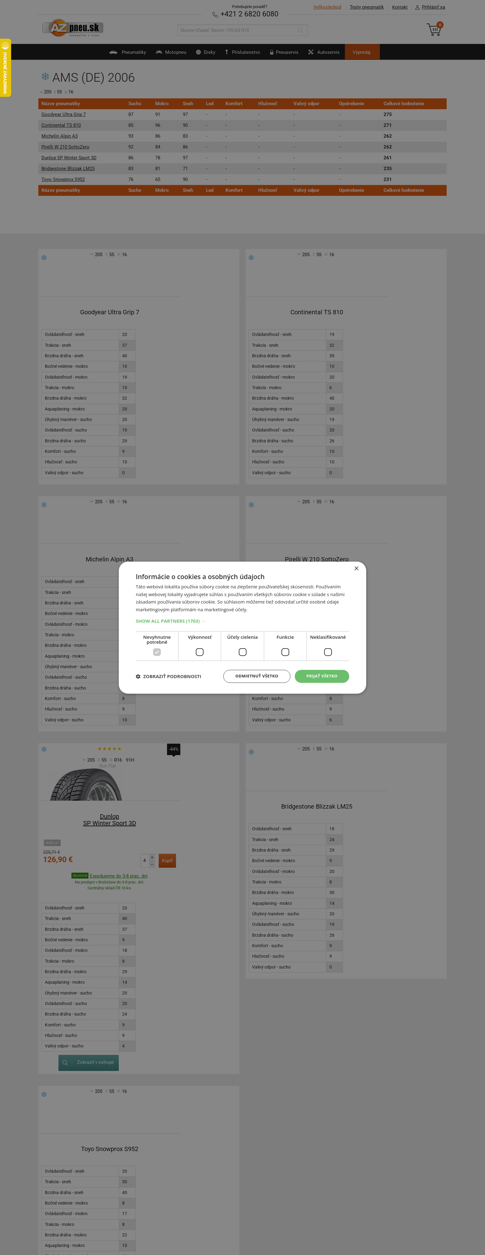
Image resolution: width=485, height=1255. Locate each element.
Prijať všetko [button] (320, 676)
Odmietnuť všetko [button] (253, 676)
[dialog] (242, 627)
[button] (242, 620)
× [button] (356, 568)
